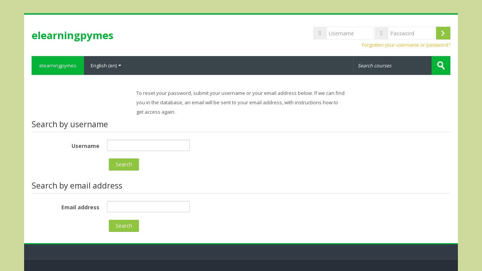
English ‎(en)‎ (106, 65)
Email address (80, 207)
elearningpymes (57, 65)
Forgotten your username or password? (406, 45)
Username (85, 145)
